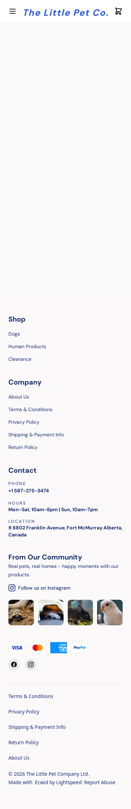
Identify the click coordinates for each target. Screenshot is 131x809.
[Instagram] (30, 664)
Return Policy (23, 742)
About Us (18, 757)
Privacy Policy (23, 711)
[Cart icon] (118, 11)
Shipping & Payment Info (37, 727)
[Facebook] (14, 664)
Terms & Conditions (30, 696)
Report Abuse (99, 782)
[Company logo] (65, 11)
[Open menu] (13, 11)
